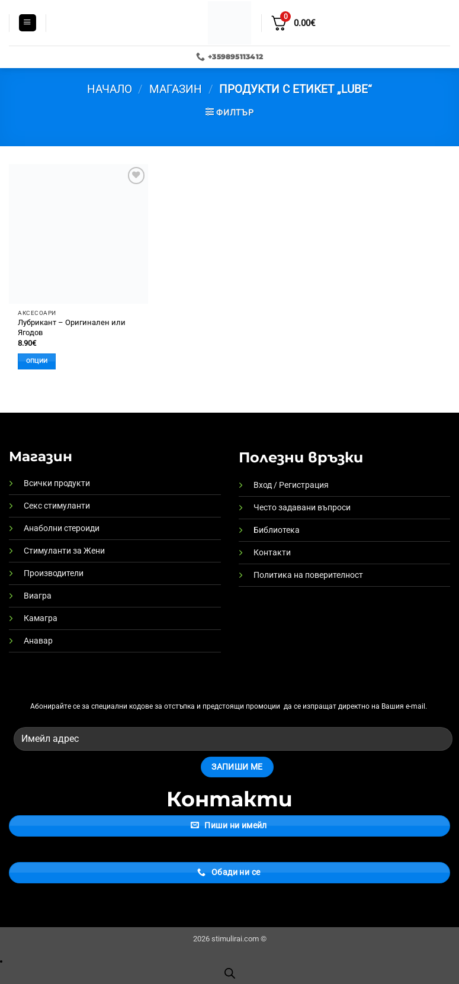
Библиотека (276, 530)
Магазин (175, 89)
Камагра (40, 618)
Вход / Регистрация (291, 485)
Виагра (38, 596)
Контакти (272, 553)
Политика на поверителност (308, 575)
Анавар (38, 641)
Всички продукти (57, 483)
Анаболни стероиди (61, 528)
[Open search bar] (230, 973)
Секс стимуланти (57, 506)
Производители (54, 573)
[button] (27, 23)
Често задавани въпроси (302, 508)
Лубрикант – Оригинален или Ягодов (72, 327)
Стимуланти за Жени (64, 551)
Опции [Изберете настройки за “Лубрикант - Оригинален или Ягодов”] (37, 361)
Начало (109, 89)
